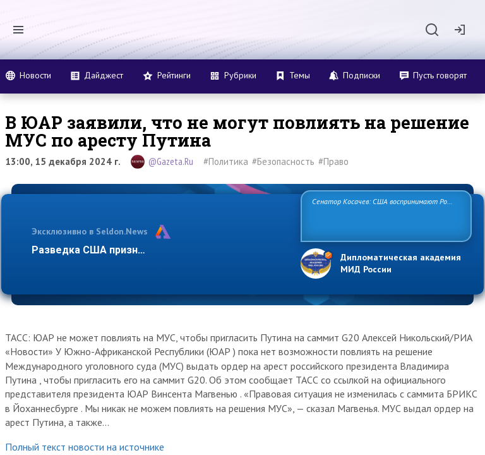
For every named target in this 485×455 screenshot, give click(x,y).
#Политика (225, 161)
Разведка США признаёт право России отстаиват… (159, 250)
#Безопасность (283, 161)
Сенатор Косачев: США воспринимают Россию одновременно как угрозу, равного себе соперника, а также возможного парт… (384, 215)
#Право (333, 161)
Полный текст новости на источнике (84, 446)
